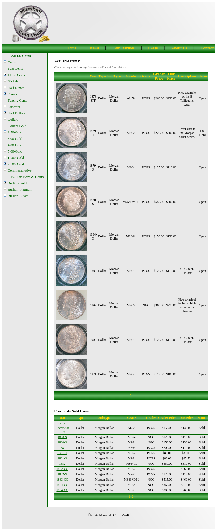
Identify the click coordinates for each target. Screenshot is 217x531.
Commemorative (20, 170)
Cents (12, 62)
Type (102, 76)
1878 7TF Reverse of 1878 (62, 428)
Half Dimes (16, 88)
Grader (146, 76)
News (94, 48)
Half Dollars (16, 113)
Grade (131, 76)
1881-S (62, 458)
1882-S (62, 474)
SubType (114, 76)
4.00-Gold (15, 145)
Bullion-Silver (18, 196)
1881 (62, 448)
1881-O (62, 453)
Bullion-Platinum (20, 189)
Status (202, 76)
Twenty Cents (17, 100)
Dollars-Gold (17, 126)
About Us (179, 48)
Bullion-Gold (17, 183)
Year (93, 76)
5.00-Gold (15, 151)
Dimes (12, 94)
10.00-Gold (16, 158)
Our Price (171, 76)
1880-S (62, 437)
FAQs (153, 48)
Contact (207, 48)
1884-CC (62, 485)
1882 (62, 463)
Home (71, 48)
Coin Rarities (123, 48)
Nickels (13, 81)
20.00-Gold (16, 164)
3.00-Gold (15, 139)
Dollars (13, 119)
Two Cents (15, 69)
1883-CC (62, 479)
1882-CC (62, 469)
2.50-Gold (15, 132)
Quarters (14, 107)
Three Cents (16, 75)
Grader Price (159, 76)
